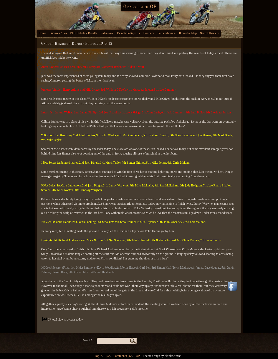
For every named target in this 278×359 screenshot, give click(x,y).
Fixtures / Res (58, 33)
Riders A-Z (107, 33)
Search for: (88, 340)
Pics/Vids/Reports (128, 33)
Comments (123, 356)
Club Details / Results (83, 33)
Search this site (209, 33)
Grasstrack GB (140, 6)
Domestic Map (188, 33)
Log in (98, 356)
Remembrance (166, 33)
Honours (148, 33)
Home (42, 33)
